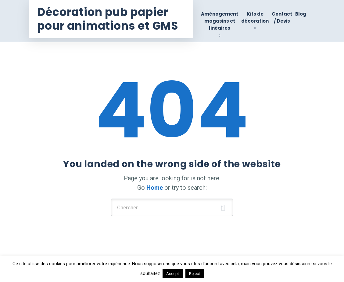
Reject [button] (194, 273)
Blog (300, 14)
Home (154, 187)
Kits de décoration (255, 17)
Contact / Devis (282, 17)
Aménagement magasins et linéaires (219, 21)
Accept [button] (172, 273)
